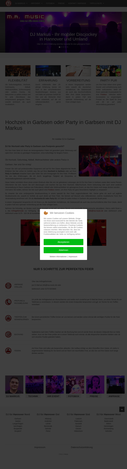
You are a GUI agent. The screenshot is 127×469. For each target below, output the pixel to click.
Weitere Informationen (58, 257)
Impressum (73, 257)
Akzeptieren (63, 242)
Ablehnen (63, 250)
